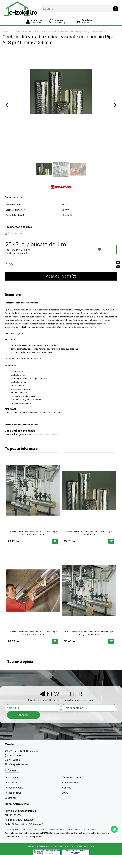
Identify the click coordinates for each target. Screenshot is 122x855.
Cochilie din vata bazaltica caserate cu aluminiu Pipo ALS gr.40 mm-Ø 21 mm (33, 532)
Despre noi (10, 797)
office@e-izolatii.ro (18, 764)
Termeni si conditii (71, 777)
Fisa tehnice (13, 233)
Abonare (23, 715)
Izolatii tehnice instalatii (44, 434)
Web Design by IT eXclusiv (83, 846)
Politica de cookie (14, 787)
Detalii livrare (11, 777)
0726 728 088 (14, 755)
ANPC (65, 792)
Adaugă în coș (61, 276)
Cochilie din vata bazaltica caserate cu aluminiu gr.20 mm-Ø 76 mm (89, 532)
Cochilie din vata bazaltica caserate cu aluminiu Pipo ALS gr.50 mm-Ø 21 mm (89, 633)
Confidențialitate (70, 782)
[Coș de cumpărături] (84, 21)
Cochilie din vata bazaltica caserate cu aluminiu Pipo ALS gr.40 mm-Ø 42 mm (33, 633)
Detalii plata (11, 782)
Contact (66, 787)
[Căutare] (116, 8)
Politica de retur (13, 792)
